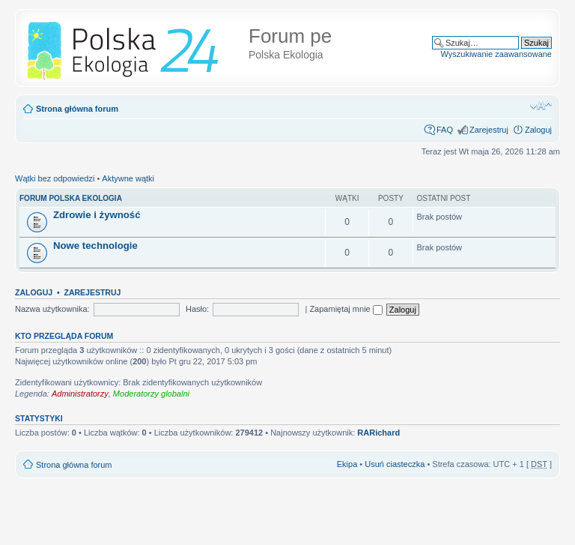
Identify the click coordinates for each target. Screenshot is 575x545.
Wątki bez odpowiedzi (54, 178)
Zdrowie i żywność (97, 214)
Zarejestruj (488, 129)
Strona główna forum (77, 108)
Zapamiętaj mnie (345, 308)
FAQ (444, 129)
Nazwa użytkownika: (52, 308)
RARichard (378, 432)
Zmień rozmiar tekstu (541, 105)
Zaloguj (538, 129)
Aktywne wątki (128, 178)
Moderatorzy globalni (151, 393)
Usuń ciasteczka (395, 464)
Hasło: (197, 308)
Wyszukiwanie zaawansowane (496, 53)
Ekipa (347, 464)
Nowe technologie (95, 245)
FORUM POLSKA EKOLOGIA (70, 198)
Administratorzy (80, 393)
